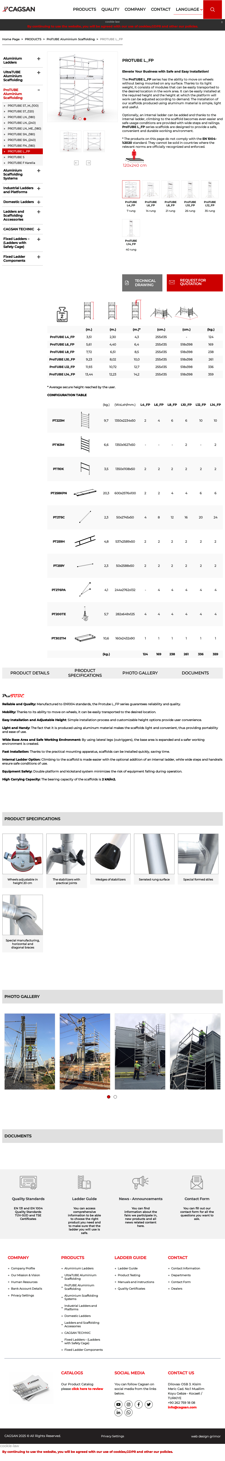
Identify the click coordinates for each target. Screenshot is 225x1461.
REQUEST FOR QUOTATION (193, 282)
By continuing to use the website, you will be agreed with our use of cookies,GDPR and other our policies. (112, 26)
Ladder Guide (128, 1269)
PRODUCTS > (36, 39)
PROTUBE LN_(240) (22, 122)
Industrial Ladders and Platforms (16, 191)
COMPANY (18, 1258)
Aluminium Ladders (18, 59)
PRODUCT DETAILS (29, 673)
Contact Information (187, 1269)
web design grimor (206, 1441)
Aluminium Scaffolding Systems (11, 174)
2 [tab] (85, 120)
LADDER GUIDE (130, 1258)
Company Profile (24, 1269)
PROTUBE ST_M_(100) (23, 104)
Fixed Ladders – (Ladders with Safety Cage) (14, 248)
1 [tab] (81, 120)
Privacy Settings (23, 1297)
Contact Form (182, 1283)
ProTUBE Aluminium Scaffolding (11, 92)
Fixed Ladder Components (12, 264)
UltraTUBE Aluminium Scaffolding (11, 74)
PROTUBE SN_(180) (21, 133)
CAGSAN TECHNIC (16, 233)
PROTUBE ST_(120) (21, 110)
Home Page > (13, 39)
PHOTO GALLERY (140, 673)
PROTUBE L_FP (111, 39)
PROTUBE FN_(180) (21, 144)
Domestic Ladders (16, 203)
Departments (181, 1276)
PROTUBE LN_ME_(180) (24, 127)
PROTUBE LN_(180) (21, 116)
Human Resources (25, 1283)
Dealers (177, 1290)
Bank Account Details (27, 1290)
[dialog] (217, 1452)
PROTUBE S (16, 156)
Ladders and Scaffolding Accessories (12, 218)
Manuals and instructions (137, 1283)
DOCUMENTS (195, 673)
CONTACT (177, 1258)
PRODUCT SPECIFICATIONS (85, 673)
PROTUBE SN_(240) (22, 139)
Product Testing (130, 1276)
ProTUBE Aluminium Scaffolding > (73, 39)
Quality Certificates (132, 1290)
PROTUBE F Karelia (21, 162)
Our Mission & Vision (27, 1276)
